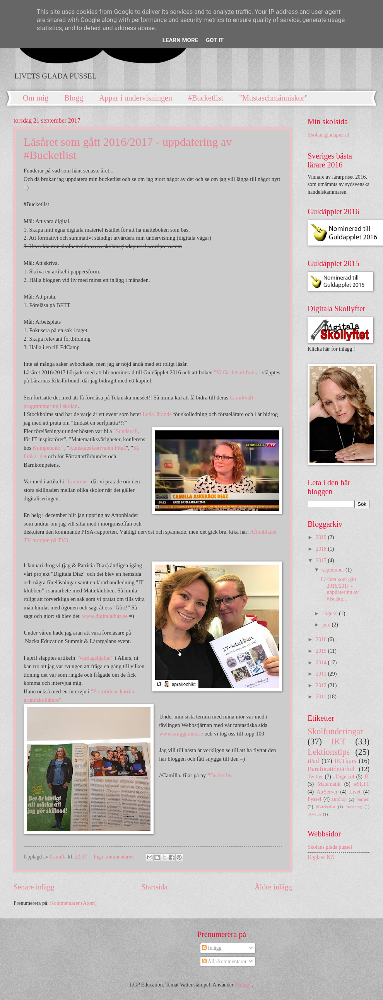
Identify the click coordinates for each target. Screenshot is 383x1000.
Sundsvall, (127, 431)
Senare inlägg (34, 887)
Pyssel (314, 799)
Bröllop (339, 799)
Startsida (154, 887)
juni (327, 625)
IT (366, 777)
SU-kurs (315, 814)
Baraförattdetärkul (331, 769)
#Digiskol (343, 777)
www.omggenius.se (181, 733)
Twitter (315, 777)
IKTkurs (345, 761)
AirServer (326, 792)
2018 (322, 549)
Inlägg (212, 948)
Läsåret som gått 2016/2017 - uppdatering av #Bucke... (339, 589)
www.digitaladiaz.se (105, 616)
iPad (313, 761)
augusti (330, 613)
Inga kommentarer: (115, 857)
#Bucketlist (205, 98)
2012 (322, 685)
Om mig (35, 98)
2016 (322, 639)
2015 (322, 651)
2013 (322, 674)
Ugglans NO (321, 857)
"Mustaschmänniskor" (273, 98)
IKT (339, 741)
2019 (322, 537)
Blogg (73, 98)
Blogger (243, 985)
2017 (322, 560)
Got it (215, 40)
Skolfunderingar (335, 731)
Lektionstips (329, 752)
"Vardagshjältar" (95, 658)
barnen (362, 799)
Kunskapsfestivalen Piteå (97, 448)
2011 (322, 697)
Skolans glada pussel (330, 847)
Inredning (353, 806)
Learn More (180, 40)
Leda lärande (157, 414)
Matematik (328, 784)
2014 (322, 663)
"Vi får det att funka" (237, 372)
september (333, 570)
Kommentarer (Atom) (73, 903)
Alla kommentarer (224, 961)
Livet (355, 792)
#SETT (361, 784)
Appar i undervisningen (135, 98)
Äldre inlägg (273, 887)
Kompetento (47, 448)
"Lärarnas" (77, 481)
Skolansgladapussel (328, 135)
